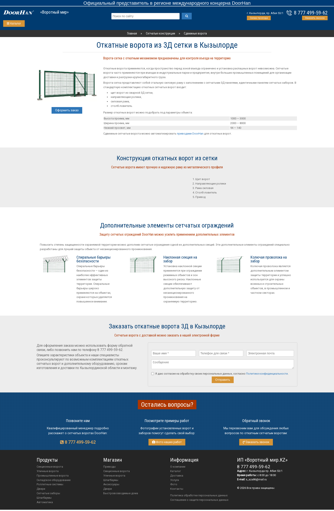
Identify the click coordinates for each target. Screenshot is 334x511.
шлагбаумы (110, 481)
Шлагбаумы (44, 499)
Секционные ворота (50, 467)
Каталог (14, 23)
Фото (173, 485)
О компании (177, 467)
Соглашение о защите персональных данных (199, 501)
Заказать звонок (315, 18)
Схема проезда (259, 18)
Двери (41, 490)
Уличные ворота (48, 472)
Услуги (174, 481)
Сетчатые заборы (48, 494)
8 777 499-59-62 (311, 13)
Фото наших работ (167, 443)
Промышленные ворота (53, 476)
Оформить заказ (67, 110)
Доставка (176, 476)
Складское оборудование (54, 481)
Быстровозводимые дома (120, 494)
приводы (109, 467)
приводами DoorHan (190, 133)
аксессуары (111, 485)
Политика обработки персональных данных (198, 496)
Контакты (176, 490)
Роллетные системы (50, 485)
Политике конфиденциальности (267, 374)
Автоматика (45, 503)
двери (107, 490)
